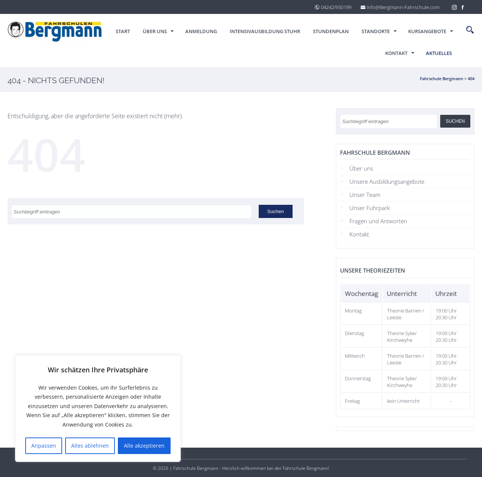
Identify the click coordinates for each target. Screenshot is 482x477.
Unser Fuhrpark (369, 208)
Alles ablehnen (90, 445)
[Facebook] (463, 7)
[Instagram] (454, 7)
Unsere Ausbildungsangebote (386, 181)
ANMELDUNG (201, 31)
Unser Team (364, 194)
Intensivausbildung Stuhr (265, 31)
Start (123, 31)
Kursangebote (427, 31)
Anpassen (43, 445)
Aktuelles (439, 53)
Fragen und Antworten (378, 221)
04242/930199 (332, 7)
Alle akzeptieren (144, 445)
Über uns (155, 31)
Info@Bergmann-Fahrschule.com (399, 7)
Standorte (376, 31)
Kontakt (396, 53)
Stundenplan (331, 31)
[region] (98, 408)
